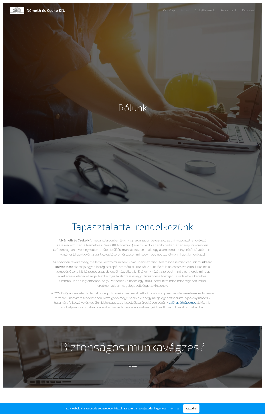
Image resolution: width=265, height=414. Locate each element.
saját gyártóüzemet (182, 302)
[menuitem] (165, 10)
